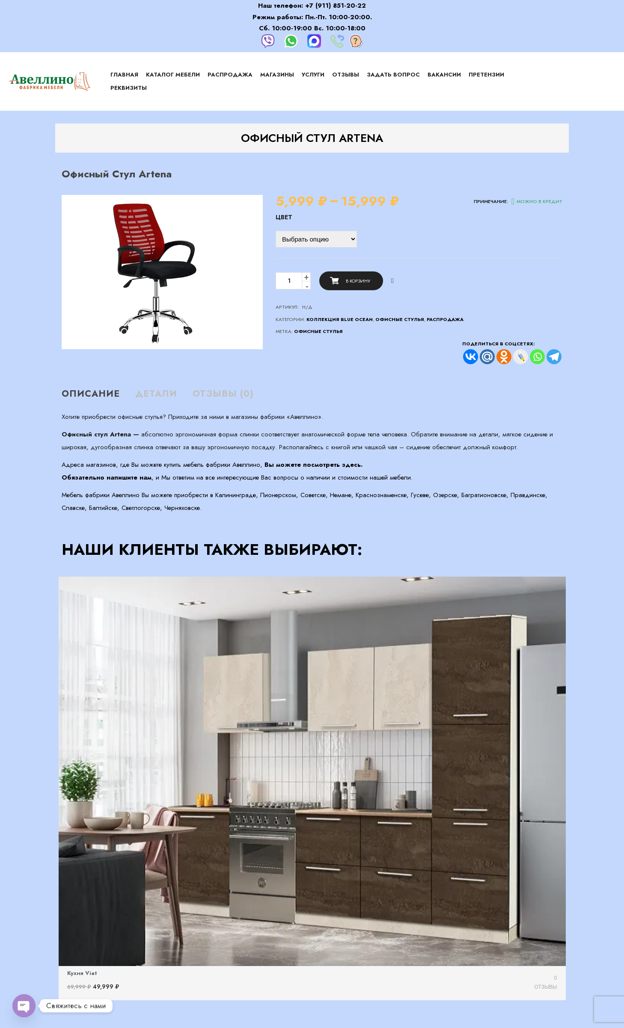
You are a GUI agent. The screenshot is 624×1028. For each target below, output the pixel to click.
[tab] (94, 394)
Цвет (284, 217)
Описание (91, 393)
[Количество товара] (289, 281)
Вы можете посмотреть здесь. (313, 464)
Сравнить (392, 280)
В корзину (358, 280)
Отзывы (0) (223, 393)
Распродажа (445, 319)
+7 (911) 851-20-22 (335, 5)
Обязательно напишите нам (107, 477)
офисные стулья (318, 331)
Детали (156, 393)
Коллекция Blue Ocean (339, 319)
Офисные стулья (399, 319)
